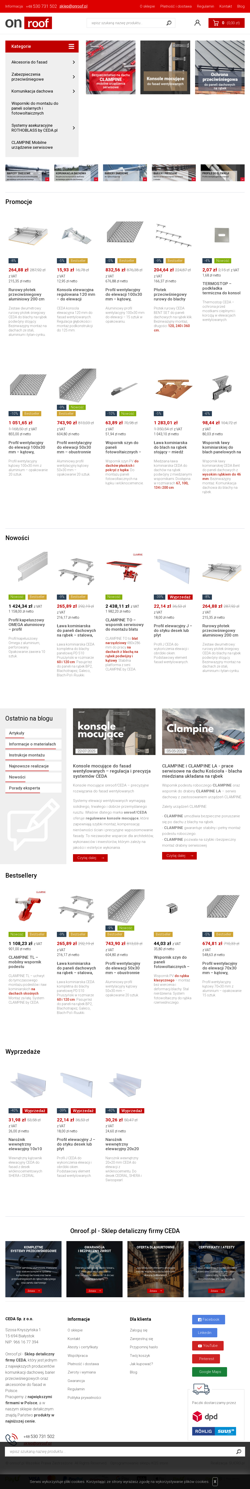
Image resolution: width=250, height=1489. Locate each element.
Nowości (17, 777)
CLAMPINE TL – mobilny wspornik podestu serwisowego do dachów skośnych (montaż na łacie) (25, 969)
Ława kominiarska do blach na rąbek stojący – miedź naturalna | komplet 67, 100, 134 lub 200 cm (173, 454)
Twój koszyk (140, 1355)
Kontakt (225, 6)
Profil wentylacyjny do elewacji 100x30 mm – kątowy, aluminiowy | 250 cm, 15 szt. (124, 299)
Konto (197, 23)
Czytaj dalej (86, 858)
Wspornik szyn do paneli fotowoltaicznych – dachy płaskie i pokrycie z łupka (123, 452)
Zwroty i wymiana (82, 1372)
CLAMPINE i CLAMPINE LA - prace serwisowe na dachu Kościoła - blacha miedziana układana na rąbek (202, 771)
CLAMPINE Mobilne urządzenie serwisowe (32, 145)
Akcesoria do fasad (29, 62)
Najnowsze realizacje (29, 766)
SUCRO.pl (237, 1463)
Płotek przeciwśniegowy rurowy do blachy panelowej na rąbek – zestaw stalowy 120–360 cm (172, 301)
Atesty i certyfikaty (83, 1347)
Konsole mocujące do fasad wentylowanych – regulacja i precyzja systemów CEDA (112, 771)
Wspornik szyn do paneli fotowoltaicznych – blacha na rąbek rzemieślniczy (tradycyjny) (171, 969)
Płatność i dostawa (176, 6)
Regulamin (205, 6)
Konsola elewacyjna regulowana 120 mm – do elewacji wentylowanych (76, 296)
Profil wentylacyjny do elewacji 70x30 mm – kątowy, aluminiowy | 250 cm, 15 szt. (221, 972)
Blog (241, 6)
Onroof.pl (28, 23)
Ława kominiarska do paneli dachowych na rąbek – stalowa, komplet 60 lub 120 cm (76, 635)
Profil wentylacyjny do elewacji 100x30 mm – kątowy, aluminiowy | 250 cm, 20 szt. (28, 452)
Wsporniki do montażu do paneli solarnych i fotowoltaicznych (34, 108)
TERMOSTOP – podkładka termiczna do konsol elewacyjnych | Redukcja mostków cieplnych (221, 295)
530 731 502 (41, 6)
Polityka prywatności (84, 1397)
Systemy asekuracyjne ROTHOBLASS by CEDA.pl (34, 128)
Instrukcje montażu (27, 755)
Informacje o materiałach (32, 744)
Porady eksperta (24, 788)
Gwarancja (76, 1381)
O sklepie (147, 6)
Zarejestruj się (141, 1339)
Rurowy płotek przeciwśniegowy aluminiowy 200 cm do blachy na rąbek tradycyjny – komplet (28, 299)
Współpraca (78, 1355)
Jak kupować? (141, 1364)
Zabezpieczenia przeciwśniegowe (27, 77)
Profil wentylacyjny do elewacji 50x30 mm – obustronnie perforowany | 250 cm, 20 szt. (74, 452)
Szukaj (169, 23)
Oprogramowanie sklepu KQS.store (139, 1463)
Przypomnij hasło (144, 1347)
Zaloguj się (138, 1330)
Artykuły (16, 733)
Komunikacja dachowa (32, 91)
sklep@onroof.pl (73, 6)
